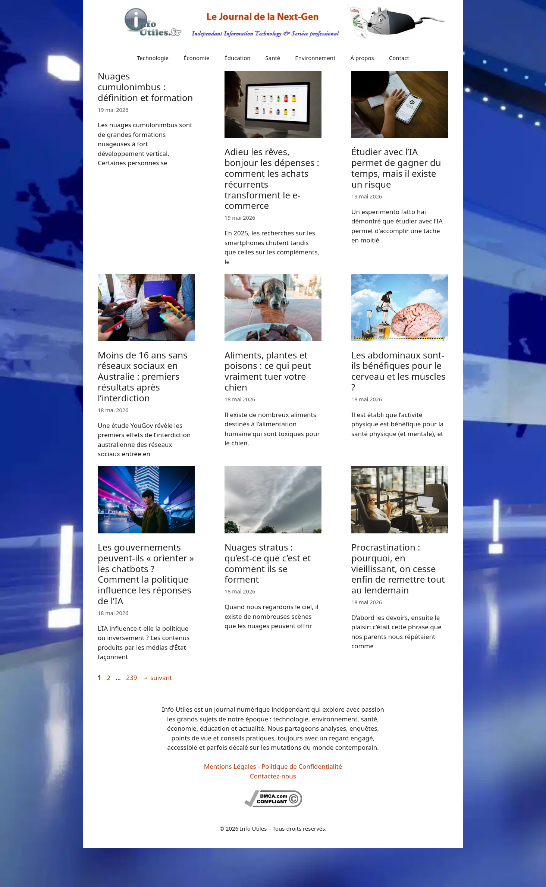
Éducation (237, 58)
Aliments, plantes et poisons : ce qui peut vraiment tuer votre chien (268, 371)
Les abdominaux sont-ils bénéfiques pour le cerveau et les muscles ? (398, 371)
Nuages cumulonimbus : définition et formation (145, 87)
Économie (196, 58)
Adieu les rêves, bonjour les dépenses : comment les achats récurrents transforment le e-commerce (272, 178)
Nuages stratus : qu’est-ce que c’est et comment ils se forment (268, 563)
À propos (362, 58)
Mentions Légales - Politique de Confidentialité (273, 766)
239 (132, 677)
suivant (157, 677)
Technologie (153, 58)
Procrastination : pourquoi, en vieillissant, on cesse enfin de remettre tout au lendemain (398, 568)
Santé (273, 58)
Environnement (315, 58)
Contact (399, 58)
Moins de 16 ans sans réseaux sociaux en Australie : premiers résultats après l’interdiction (143, 376)
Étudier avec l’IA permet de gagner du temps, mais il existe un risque (396, 167)
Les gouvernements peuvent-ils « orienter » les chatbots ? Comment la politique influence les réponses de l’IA (146, 574)
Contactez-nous (273, 776)
